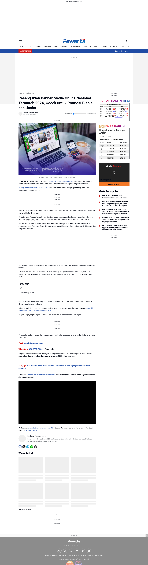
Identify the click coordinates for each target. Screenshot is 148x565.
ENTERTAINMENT (75, 47)
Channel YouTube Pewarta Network (40, 375)
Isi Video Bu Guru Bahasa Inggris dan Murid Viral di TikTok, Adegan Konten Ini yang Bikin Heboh (115, 219)
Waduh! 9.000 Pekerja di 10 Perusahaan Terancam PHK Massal (115, 197)
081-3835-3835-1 (36, 349)
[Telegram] (27, 446)
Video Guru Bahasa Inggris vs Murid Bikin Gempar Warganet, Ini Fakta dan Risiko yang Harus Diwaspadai (115, 204)
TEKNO (105, 47)
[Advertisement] (74, 550)
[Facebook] (20, 446)
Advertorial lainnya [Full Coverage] (114, 184)
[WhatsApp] (31, 446)
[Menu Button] (20, 41)
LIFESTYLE (87, 47)
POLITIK (29, 47)
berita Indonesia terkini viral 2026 (41, 428)
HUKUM (37, 47)
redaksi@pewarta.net (33, 343)
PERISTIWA (47, 47)
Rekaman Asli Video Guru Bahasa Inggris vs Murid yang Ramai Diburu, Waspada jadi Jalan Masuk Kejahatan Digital (115, 227)
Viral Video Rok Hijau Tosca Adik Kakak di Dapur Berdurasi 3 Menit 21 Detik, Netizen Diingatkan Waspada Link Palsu (115, 212)
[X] (23, 446)
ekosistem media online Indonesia (61, 181)
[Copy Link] (35, 446)
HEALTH (96, 47)
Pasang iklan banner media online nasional (34, 188)
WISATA (123, 47)
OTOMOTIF (113, 47)
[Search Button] (127, 41)
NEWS (22, 47)
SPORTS (64, 47)
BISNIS (56, 47)
